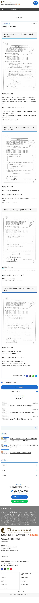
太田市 (26, 512)
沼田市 (31, 512)
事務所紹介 (23, 581)
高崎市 (6, 512)
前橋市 (11, 512)
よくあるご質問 (24, 584)
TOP (2, 9)
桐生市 (16, 512)
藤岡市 (10, 514)
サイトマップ (4, 588)
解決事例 (3, 581)
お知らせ (6, 9)
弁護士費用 (4, 577)
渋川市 (5, 514)
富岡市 (15, 514)
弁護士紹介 (4, 584)
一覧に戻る (19, 387)
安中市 (19, 514)
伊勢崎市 (21, 512)
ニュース (4, 475)
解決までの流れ (24, 577)
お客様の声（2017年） (11, 382)
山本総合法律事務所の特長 (26, 574)
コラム (3, 470)
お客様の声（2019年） (15, 391)
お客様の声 (5, 23)
